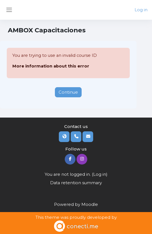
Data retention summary (76, 182)
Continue (68, 92)
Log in (141, 9)
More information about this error (50, 66)
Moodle (89, 204)
